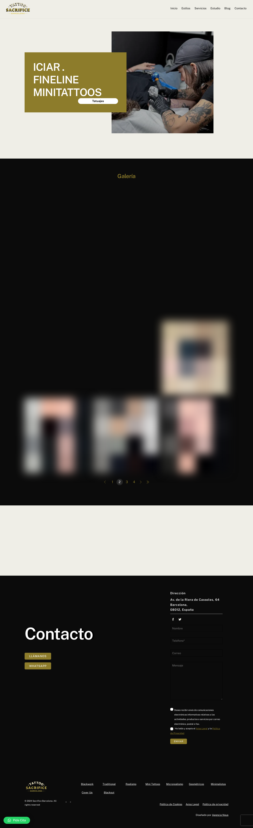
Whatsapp (38, 668)
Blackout (109, 792)
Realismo (131, 784)
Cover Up (87, 792)
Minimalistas (218, 784)
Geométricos (196, 784)
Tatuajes (98, 101)
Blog (227, 8)
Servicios (200, 8)
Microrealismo (174, 784)
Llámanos (38, 658)
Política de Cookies (171, 804)
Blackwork (87, 784)
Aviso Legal (201, 728)
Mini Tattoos (152, 784)
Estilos (185, 8)
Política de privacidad (215, 804)
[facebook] (65, 801)
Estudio (215, 8)
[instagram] (69, 801)
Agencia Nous (220, 814)
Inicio (173, 8)
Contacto (240, 8)
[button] (17, 820)
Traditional (109, 784)
